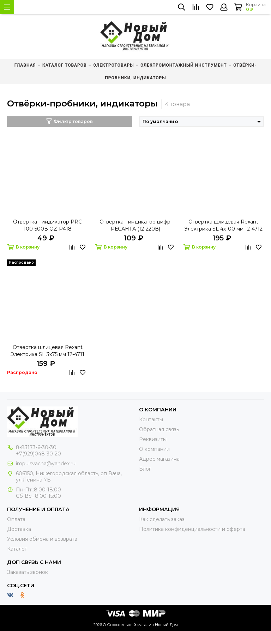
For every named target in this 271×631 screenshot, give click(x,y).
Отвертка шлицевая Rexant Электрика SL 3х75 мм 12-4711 (47, 350)
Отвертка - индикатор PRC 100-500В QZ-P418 (47, 225)
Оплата (16, 519)
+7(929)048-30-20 (38, 454)
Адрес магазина (159, 459)
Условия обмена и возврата (42, 539)
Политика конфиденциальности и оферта (192, 529)
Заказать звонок (27, 572)
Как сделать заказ (162, 519)
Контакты (151, 419)
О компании (154, 449)
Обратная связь (159, 429)
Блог (145, 469)
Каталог (17, 549)
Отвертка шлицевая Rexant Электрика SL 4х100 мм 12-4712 (223, 225)
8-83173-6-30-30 (36, 447)
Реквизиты (153, 439)
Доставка (19, 529)
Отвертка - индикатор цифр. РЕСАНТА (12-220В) (135, 225)
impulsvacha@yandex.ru (46, 463)
